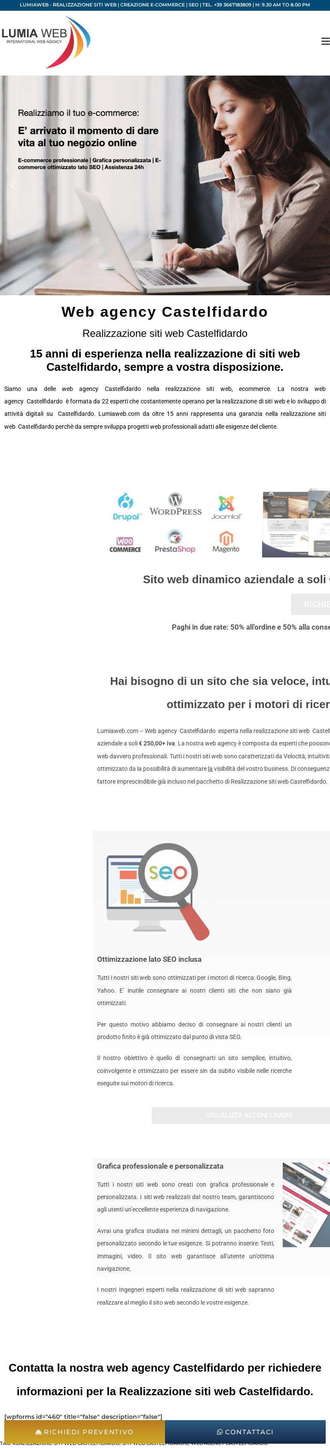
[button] (13, 185)
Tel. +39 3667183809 (226, 5)
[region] (165, 185)
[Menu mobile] (325, 41)
